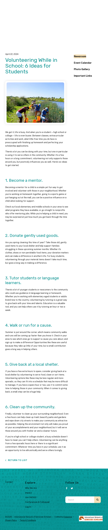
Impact (28, 493)
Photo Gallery (82, 69)
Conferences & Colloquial (37, 502)
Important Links (83, 75)
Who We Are (31, 488)
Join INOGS (30, 497)
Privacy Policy (11, 520)
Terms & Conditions (28, 520)
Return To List (17, 460)
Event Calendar (83, 62)
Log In (28, 507)
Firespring (68, 517)
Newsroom (80, 56)
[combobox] (79, 499)
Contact (9, 482)
